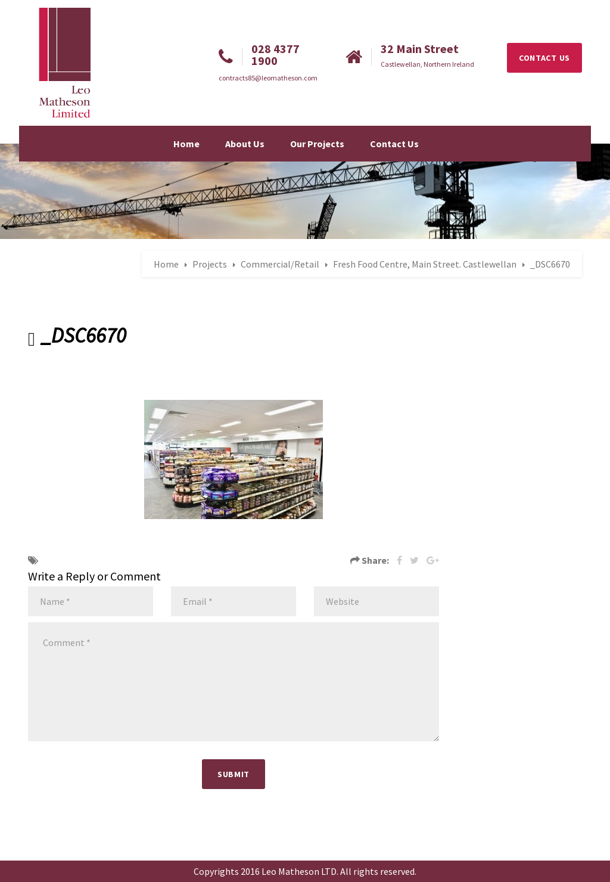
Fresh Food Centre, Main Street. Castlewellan (424, 264)
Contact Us (394, 143)
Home (186, 143)
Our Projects (317, 143)
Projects (209, 264)
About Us (244, 143)
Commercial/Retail (280, 264)
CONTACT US (544, 57)
